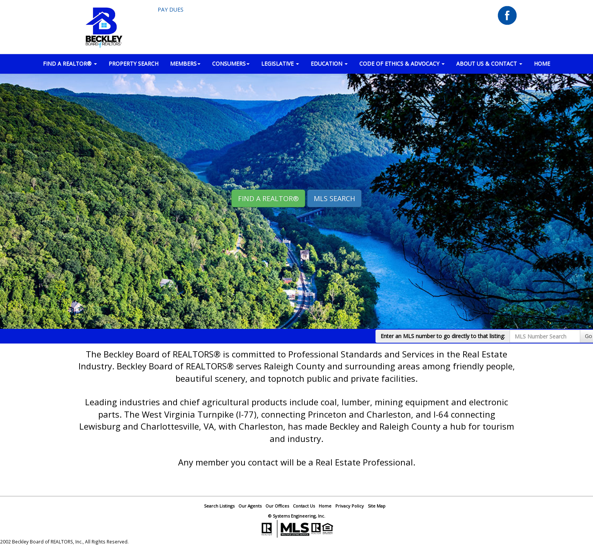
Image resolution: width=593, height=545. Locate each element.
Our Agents (250, 506)
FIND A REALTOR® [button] (70, 63)
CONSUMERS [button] (231, 63)
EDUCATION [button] (329, 63)
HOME (542, 63)
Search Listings (219, 506)
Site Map (377, 506)
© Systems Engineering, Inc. (296, 516)
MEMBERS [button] (185, 63)
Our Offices (277, 506)
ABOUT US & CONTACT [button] (489, 63)
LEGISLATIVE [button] (280, 63)
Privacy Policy (349, 506)
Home (325, 506)
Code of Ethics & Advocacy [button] (402, 63)
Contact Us (304, 506)
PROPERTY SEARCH (133, 63)
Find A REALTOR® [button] (268, 198)
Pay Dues (171, 9)
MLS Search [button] (334, 198)
